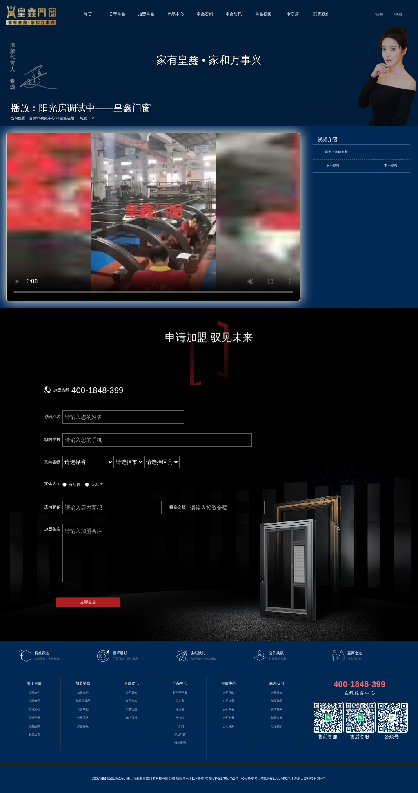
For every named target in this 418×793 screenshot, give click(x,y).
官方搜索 (276, 709)
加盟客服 (83, 726)
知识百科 (131, 717)
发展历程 (34, 734)
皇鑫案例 (205, 14)
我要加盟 (398, 14)
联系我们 (322, 14)
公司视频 (228, 726)
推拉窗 (180, 709)
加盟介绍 (83, 692)
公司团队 (83, 717)
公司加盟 (228, 701)
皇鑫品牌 (34, 726)
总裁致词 (34, 701)
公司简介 (34, 692)
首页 (32, 118)
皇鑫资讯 (234, 14)
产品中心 (175, 14)
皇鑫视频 (263, 14)
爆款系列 (180, 743)
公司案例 (228, 709)
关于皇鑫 (117, 14)
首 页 (88, 14)
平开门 (180, 726)
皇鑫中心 (228, 683)
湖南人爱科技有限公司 (310, 778)
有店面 (75, 484)
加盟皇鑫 (146, 14)
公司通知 (131, 692)
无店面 (97, 484)
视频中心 (47, 118)
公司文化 (34, 709)
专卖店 (293, 14)
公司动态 (131, 701)
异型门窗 (180, 734)
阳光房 (180, 701)
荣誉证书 (34, 717)
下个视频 (390, 166)
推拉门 (180, 717)
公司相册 (228, 717)
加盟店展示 (83, 701)
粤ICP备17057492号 (223, 778)
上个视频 (332, 166)
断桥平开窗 (180, 692)
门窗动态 (131, 709)
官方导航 (379, 14)
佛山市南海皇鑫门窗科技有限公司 (150, 778)
